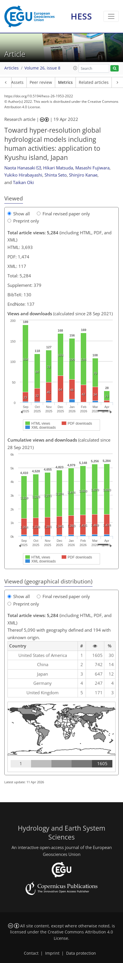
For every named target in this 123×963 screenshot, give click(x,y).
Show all (18, 213)
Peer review (41, 82)
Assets (17, 82)
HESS (81, 16)
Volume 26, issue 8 (42, 68)
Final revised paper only (63, 213)
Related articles (94, 82)
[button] (75, 68)
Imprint (52, 953)
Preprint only (23, 221)
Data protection (81, 953)
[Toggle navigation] (111, 16)
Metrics (65, 82)
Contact (31, 953)
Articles (11, 68)
